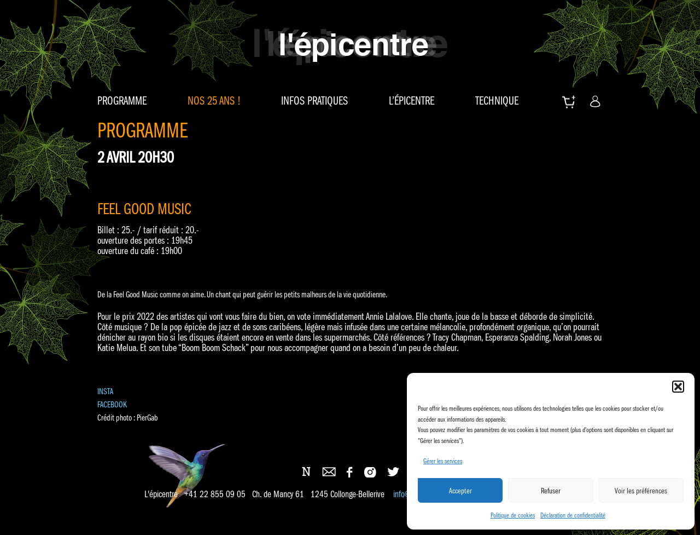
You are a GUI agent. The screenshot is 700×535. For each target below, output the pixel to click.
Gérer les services (442, 461)
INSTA (105, 391)
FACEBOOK (112, 404)
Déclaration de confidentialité (572, 515)
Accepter (460, 491)
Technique (496, 101)
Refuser (551, 491)
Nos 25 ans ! (214, 101)
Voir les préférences (641, 491)
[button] (678, 386)
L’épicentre (411, 101)
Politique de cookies (513, 515)
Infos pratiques (314, 101)
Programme (122, 101)
